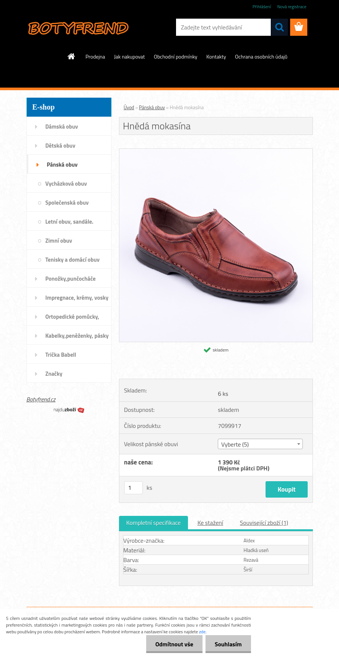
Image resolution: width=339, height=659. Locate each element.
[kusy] (133, 487)
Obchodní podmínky (176, 56)
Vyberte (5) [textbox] (235, 444)
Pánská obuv (152, 107)
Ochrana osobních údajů (261, 56)
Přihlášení (261, 6)
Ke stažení (210, 522)
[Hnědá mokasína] (216, 151)
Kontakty (216, 56)
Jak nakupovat (129, 56)
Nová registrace (291, 6)
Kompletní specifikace (153, 522)
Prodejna (95, 56)
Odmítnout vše (174, 644)
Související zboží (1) (264, 522)
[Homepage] (71, 56)
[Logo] (77, 27)
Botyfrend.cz (41, 399)
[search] (279, 27)
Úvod (129, 107)
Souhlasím (228, 644)
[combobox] (260, 444)
